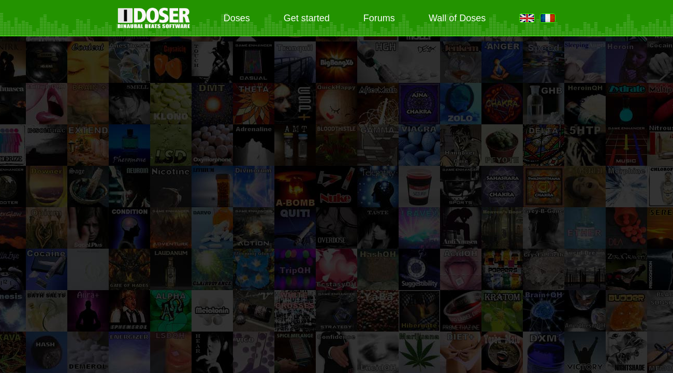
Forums (379, 18)
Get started (307, 18)
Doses (237, 18)
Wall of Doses (457, 18)
